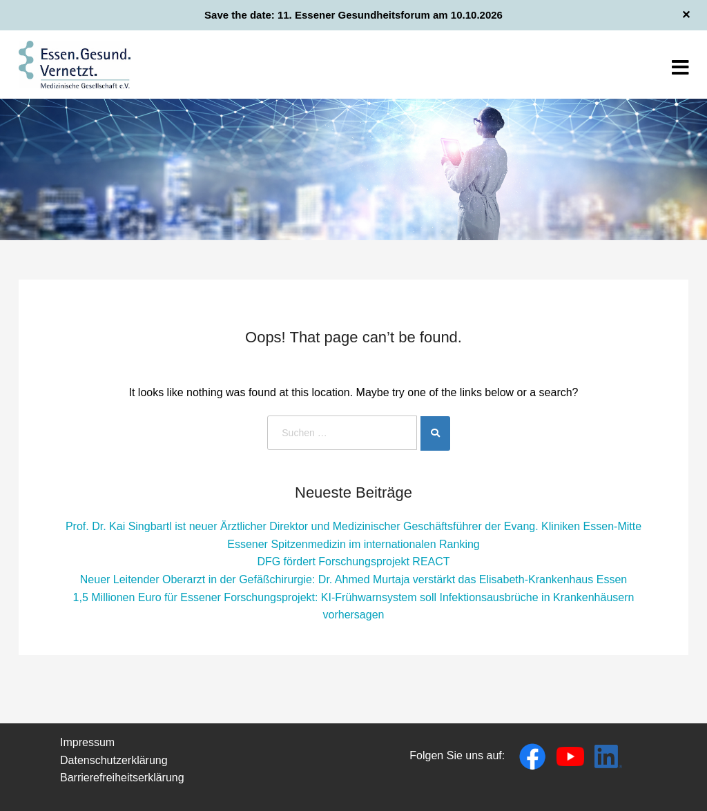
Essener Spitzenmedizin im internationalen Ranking (353, 544)
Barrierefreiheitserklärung (122, 777)
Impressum (87, 742)
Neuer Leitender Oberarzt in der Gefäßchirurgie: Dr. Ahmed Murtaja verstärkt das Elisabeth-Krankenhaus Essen (353, 579)
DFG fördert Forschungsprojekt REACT (353, 561)
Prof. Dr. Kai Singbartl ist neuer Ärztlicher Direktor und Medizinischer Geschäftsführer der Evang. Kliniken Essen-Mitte (353, 526)
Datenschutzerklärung (114, 760)
